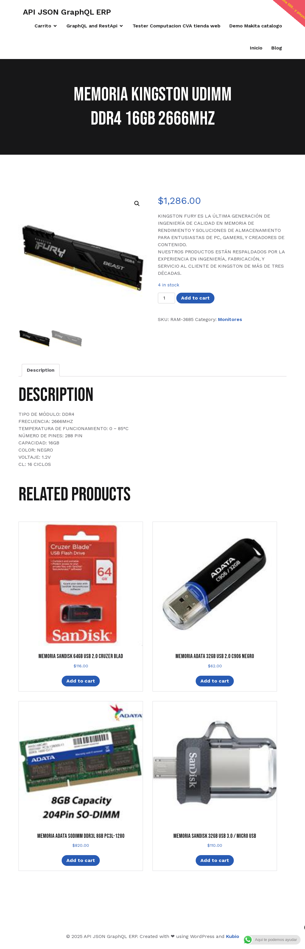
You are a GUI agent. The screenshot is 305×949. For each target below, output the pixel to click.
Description (41, 370)
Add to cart (195, 298)
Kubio (232, 936)
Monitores (230, 319)
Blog (276, 48)
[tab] (41, 370)
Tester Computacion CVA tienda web (176, 26)
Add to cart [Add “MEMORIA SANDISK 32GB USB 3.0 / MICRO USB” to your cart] (214, 860)
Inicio (256, 48)
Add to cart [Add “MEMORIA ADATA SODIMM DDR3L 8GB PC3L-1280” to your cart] (80, 860)
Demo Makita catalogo (255, 26)
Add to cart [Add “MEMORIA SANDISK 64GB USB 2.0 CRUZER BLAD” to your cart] (80, 681)
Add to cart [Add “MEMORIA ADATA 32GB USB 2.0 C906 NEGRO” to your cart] (214, 681)
